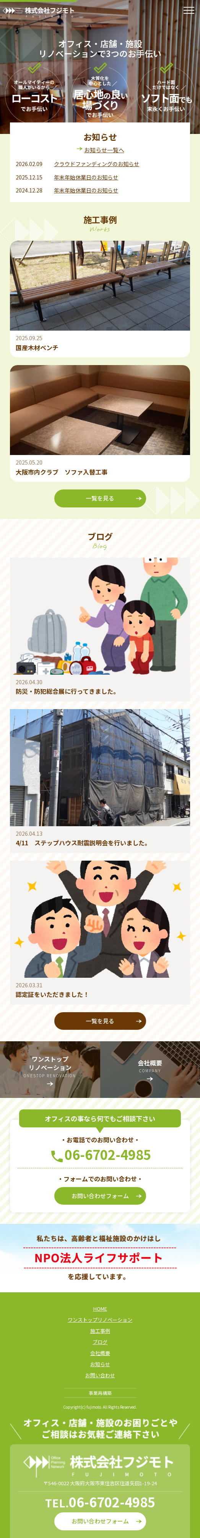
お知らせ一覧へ (104, 150)
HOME (100, 1308)
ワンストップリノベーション (100, 1319)
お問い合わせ (100, 1375)
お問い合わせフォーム (107, 1196)
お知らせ (100, 1364)
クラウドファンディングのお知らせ (96, 164)
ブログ (100, 1342)
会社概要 (100, 1353)
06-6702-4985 (108, 1154)
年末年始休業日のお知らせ (86, 177)
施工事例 (100, 1330)
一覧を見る (114, 498)
